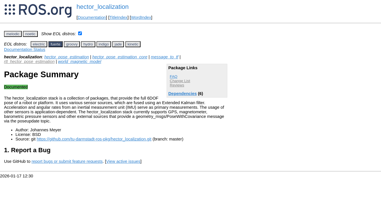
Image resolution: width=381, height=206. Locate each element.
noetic (30, 34)
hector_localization (102, 6)
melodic (12, 34)
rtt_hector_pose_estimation (29, 61)
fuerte (55, 44)
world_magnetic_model (79, 61)
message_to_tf (164, 57)
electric (39, 44)
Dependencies (182, 93)
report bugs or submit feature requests (66, 161)
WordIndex (141, 17)
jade (118, 44)
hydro (88, 44)
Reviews (177, 85)
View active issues (123, 161)
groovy (72, 44)
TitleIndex (118, 17)
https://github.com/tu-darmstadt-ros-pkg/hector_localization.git (94, 139)
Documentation (92, 17)
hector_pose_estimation (66, 57)
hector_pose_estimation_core (119, 57)
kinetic (133, 44)
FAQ (173, 76)
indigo (104, 44)
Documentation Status (24, 49)
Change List (180, 81)
